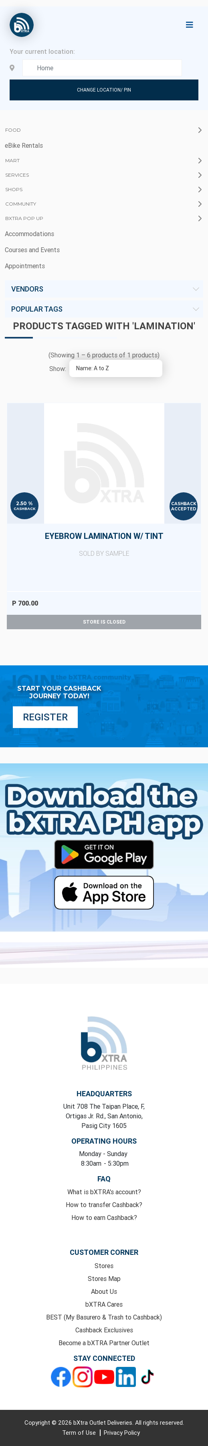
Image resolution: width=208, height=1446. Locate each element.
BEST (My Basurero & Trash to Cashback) (104, 1317)
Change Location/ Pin (104, 90)
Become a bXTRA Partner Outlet (104, 1343)
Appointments (25, 266)
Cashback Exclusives (104, 1330)
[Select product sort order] (115, 368)
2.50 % (24, 503)
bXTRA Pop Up (24, 218)
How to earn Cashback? (104, 1217)
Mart (12, 160)
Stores (104, 1266)
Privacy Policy (122, 1432)
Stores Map (104, 1279)
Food (13, 130)
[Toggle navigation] (189, 25)
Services (17, 175)
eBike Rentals (24, 145)
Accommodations (29, 234)
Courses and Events (32, 250)
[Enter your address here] (102, 67)
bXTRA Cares (104, 1304)
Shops (13, 189)
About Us (104, 1291)
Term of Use (79, 1432)
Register (45, 717)
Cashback (25, 508)
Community (20, 204)
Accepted (183, 509)
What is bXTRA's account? (104, 1192)
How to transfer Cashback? (104, 1205)
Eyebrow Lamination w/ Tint (104, 544)
